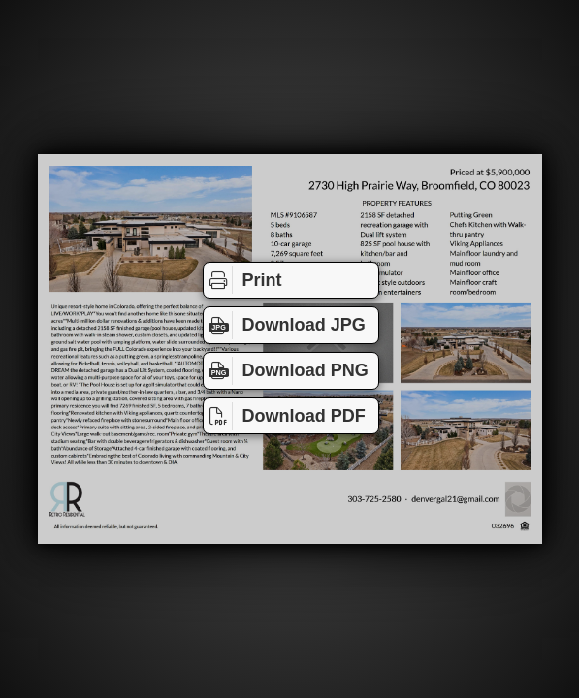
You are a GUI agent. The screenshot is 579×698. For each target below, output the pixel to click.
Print (243, 280)
